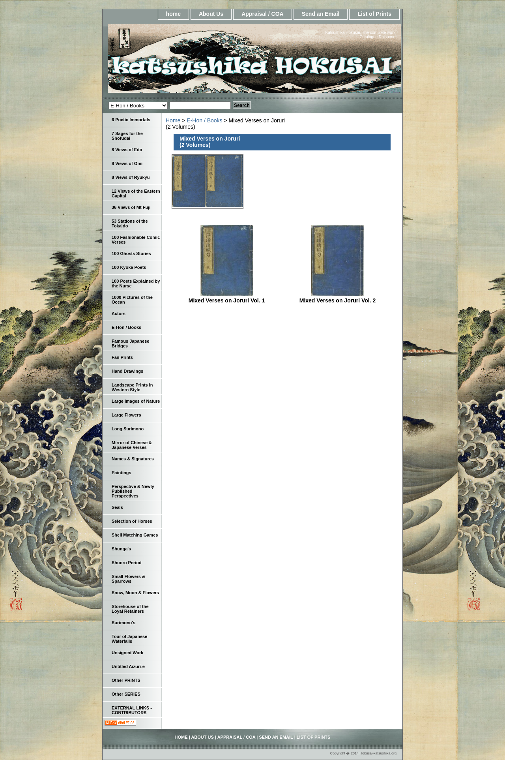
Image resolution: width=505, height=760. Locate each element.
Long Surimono (128, 428)
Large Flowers (126, 415)
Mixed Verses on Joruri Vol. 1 (227, 300)
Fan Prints (122, 357)
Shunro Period (127, 562)
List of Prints (374, 14)
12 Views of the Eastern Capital (136, 193)
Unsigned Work (127, 652)
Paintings (121, 472)
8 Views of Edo (127, 149)
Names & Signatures (133, 458)
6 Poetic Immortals (131, 119)
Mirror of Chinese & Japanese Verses (132, 445)
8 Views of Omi (127, 163)
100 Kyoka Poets (129, 267)
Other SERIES (126, 694)
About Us (211, 14)
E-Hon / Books (204, 120)
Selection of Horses (132, 521)
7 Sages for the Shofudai (127, 136)
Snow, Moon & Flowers (135, 592)
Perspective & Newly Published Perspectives (133, 491)
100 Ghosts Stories (131, 253)
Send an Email (321, 14)
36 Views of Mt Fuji (131, 207)
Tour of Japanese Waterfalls (129, 639)
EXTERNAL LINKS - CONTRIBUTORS (132, 710)
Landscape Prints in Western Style (132, 387)
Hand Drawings (127, 371)
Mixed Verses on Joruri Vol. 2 (337, 300)
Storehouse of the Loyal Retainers (130, 609)
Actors (118, 313)
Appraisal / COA (262, 14)
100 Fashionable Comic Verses (136, 239)
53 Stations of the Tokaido (130, 223)
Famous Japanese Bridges (130, 343)
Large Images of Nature (136, 401)
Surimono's (123, 622)
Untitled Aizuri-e (128, 666)
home (173, 14)
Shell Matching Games (135, 535)
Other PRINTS (126, 680)
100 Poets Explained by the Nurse (136, 283)
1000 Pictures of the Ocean (132, 299)
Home (173, 120)
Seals (117, 507)
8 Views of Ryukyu (131, 177)
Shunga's (121, 548)
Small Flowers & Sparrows (128, 579)
